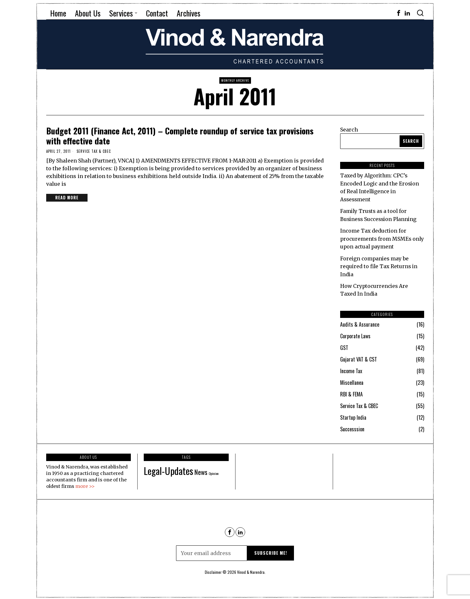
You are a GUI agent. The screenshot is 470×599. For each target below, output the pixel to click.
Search (349, 129)
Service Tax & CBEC (94, 151)
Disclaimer (213, 570)
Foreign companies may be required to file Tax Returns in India (379, 265)
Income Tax (351, 369)
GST (344, 346)
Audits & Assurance (359, 322)
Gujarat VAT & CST (358, 357)
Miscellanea (351, 380)
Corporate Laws (355, 334)
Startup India (353, 415)
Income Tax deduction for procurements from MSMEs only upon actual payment (376, 237)
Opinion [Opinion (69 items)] (214, 471)
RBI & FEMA (351, 392)
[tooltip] (398, 13)
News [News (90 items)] (200, 470)
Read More (67, 197)
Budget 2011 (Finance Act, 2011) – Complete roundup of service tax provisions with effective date (180, 136)
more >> (85, 484)
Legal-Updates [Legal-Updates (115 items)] (168, 468)
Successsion (352, 427)
